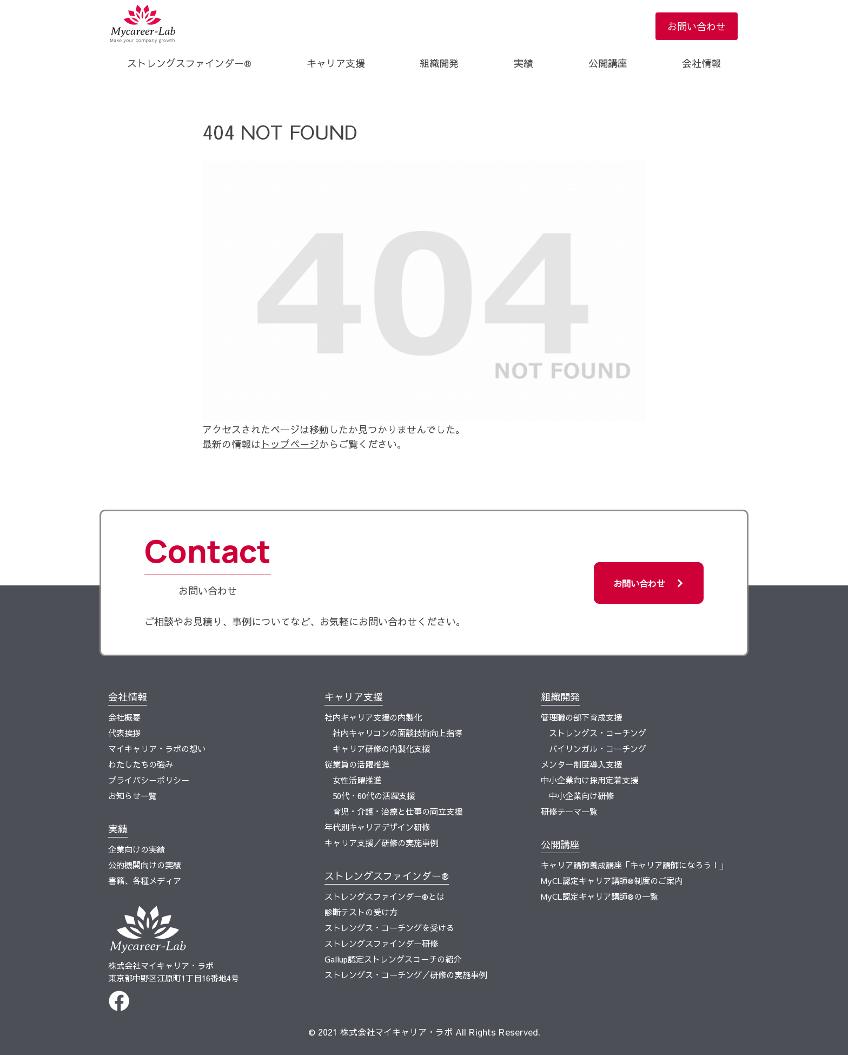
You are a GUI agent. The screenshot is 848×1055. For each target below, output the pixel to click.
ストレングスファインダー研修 (381, 943)
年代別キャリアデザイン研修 (377, 827)
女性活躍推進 (357, 780)
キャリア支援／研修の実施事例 (381, 842)
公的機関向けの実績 (144, 865)
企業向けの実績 (136, 849)
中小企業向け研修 (581, 795)
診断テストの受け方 (361, 912)
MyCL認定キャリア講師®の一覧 (599, 896)
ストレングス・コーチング (597, 732)
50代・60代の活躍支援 (374, 795)
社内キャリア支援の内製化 (373, 717)
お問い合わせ (696, 26)
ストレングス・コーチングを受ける (389, 927)
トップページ (290, 444)
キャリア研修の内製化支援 (381, 748)
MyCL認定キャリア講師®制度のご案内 (612, 880)
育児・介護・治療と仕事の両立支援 (397, 811)
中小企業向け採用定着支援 (589, 780)
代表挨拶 (124, 732)
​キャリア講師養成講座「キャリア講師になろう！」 (634, 865)
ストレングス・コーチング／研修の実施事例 (405, 974)
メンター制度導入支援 (581, 764)
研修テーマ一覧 (569, 811)
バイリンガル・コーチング (597, 748)
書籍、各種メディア (144, 880)
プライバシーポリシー (148, 780)
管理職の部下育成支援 (581, 717)
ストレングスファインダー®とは (384, 896)
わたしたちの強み (140, 764)
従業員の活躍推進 (356, 764)
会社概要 (124, 717)
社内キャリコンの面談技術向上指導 (397, 732)
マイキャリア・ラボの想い (157, 748)
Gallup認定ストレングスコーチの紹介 (392, 959)
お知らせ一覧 (132, 795)
